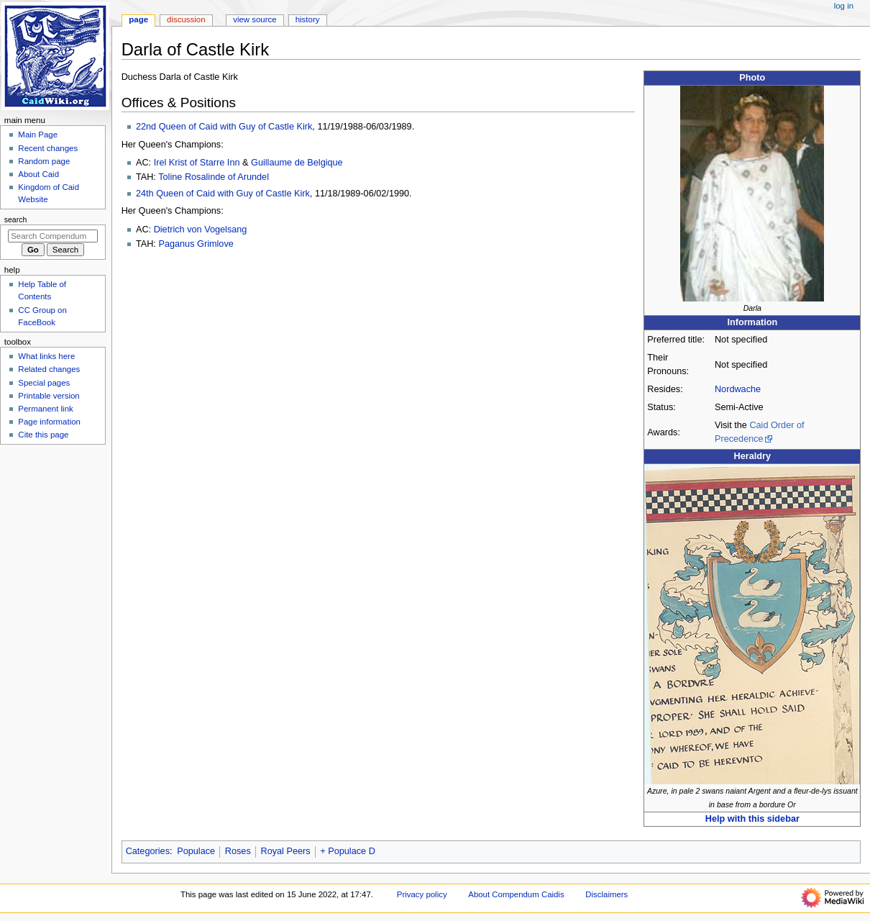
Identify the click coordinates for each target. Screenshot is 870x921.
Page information (49, 421)
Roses (238, 851)
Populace (196, 851)
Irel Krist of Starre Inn (197, 163)
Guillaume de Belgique (297, 163)
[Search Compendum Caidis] (53, 236)
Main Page (38, 134)
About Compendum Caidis (516, 894)
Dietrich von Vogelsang (200, 229)
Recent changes (48, 148)
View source (254, 19)
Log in (843, 5)
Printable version (48, 395)
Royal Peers (285, 851)
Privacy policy (422, 894)
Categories (148, 851)
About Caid (38, 174)
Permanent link (45, 408)
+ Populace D (347, 851)
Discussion (186, 19)
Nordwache (738, 389)
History (308, 19)
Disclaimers (606, 894)
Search (15, 219)
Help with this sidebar (752, 819)
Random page (44, 161)
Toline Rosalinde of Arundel (213, 177)
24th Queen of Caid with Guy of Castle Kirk (223, 194)
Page (138, 19)
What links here (46, 356)
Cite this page (43, 434)
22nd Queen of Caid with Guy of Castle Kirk (224, 127)
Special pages (44, 382)
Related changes (49, 369)
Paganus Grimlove (195, 244)
